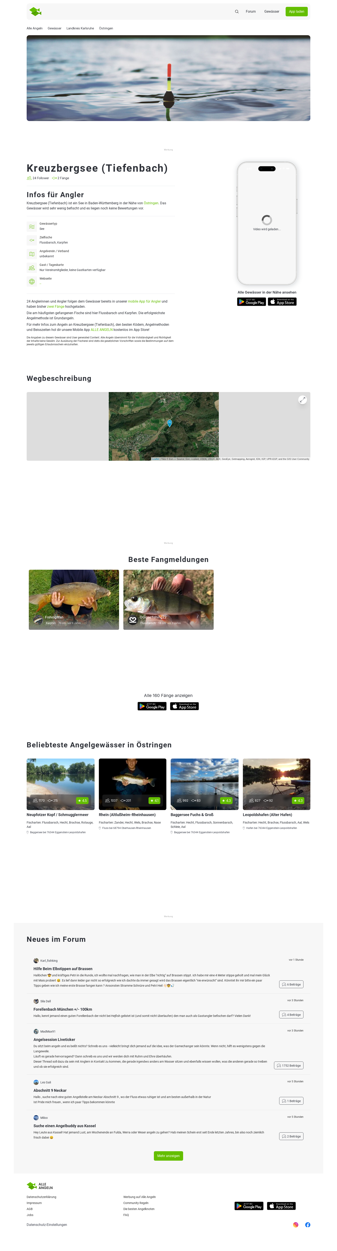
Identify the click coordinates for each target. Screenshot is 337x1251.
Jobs (30, 1215)
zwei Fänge (55, 306)
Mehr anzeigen (168, 1156)
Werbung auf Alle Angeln (139, 1197)
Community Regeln (136, 1203)
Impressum (34, 1203)
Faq (126, 1215)
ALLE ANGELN (102, 330)
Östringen (151, 203)
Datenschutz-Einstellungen (47, 1225)
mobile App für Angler (144, 301)
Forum (251, 11)
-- (40, 283)
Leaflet (155, 459)
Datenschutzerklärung (41, 1197)
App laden (296, 11)
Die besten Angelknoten (139, 1209)
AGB (30, 1209)
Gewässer (271, 11)
